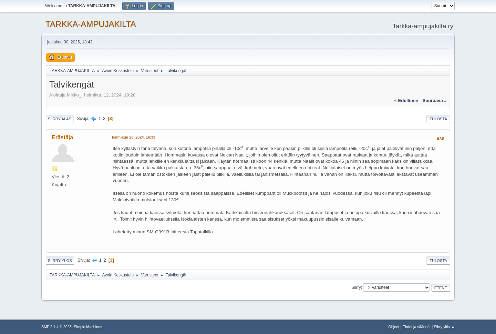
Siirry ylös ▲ (444, 327)
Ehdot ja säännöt (417, 327)
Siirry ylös (60, 261)
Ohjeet (393, 327)
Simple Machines (88, 327)
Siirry (356, 287)
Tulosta (438, 119)
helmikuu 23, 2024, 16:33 (133, 137)
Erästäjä (62, 137)
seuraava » (435, 100)
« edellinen (406, 100)
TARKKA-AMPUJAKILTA (90, 24)
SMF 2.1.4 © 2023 (56, 327)
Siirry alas (59, 119)
